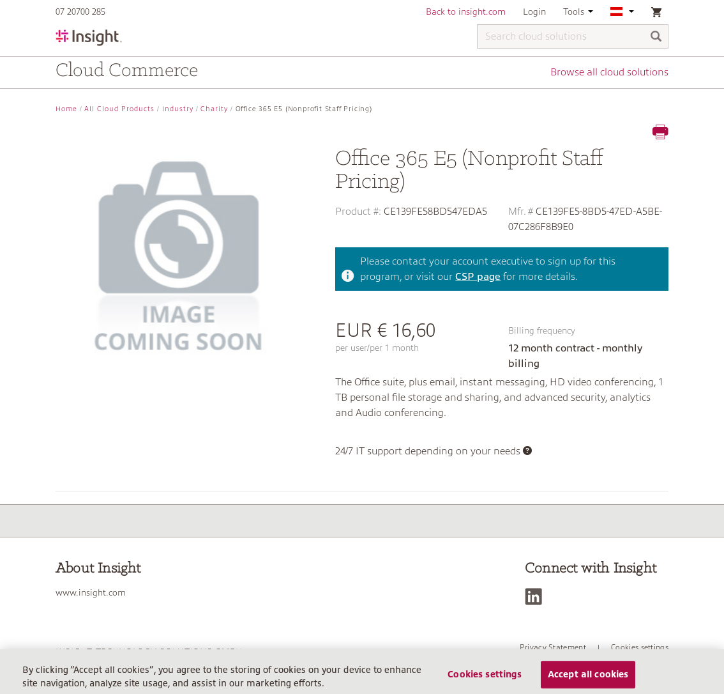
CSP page (478, 276)
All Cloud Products (119, 109)
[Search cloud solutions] (572, 36)
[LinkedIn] (536, 596)
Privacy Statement (553, 647)
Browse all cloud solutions (609, 72)
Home (66, 109)
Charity (214, 109)
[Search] (656, 37)
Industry (177, 109)
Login (534, 11)
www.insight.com (91, 592)
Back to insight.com (466, 11)
